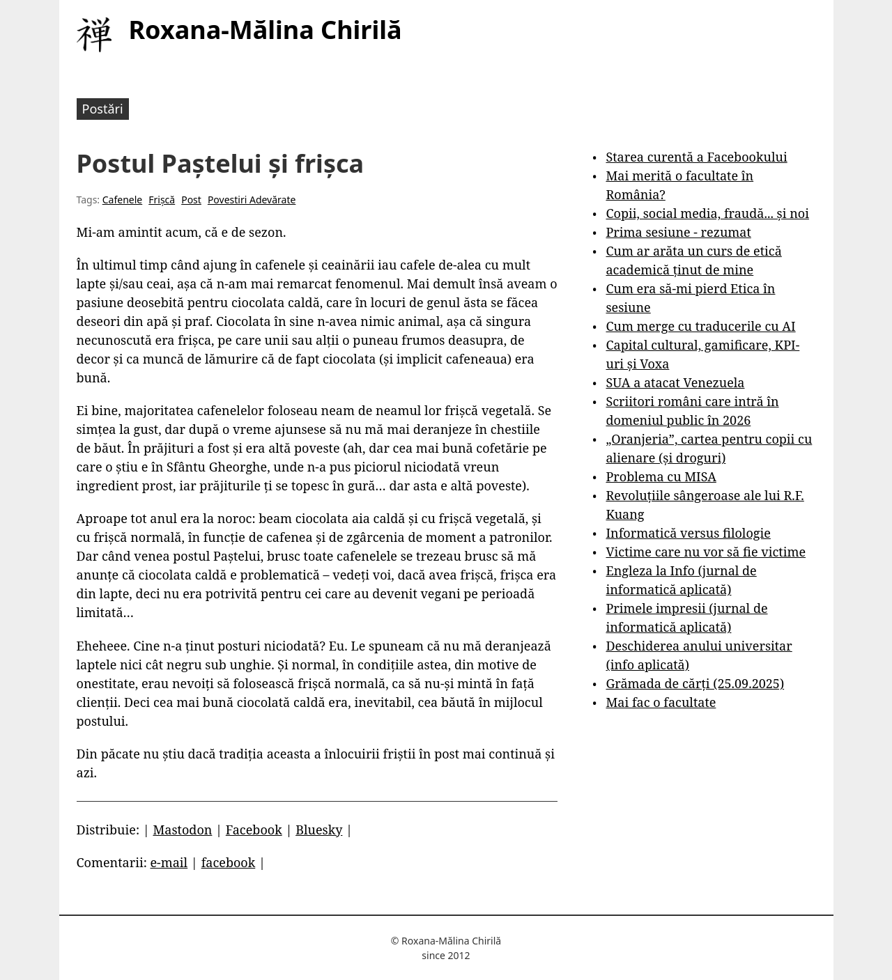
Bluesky (318, 829)
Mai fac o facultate (661, 702)
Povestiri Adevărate (252, 199)
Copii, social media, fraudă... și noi (707, 213)
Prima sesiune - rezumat (678, 232)
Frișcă (161, 199)
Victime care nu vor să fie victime (706, 551)
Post (191, 199)
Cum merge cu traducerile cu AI (700, 326)
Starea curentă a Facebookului (696, 156)
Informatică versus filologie (688, 532)
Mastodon (182, 829)
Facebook (254, 829)
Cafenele (122, 199)
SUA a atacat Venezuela (675, 382)
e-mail (168, 862)
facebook (228, 862)
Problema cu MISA (661, 476)
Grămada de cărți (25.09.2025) (695, 683)
